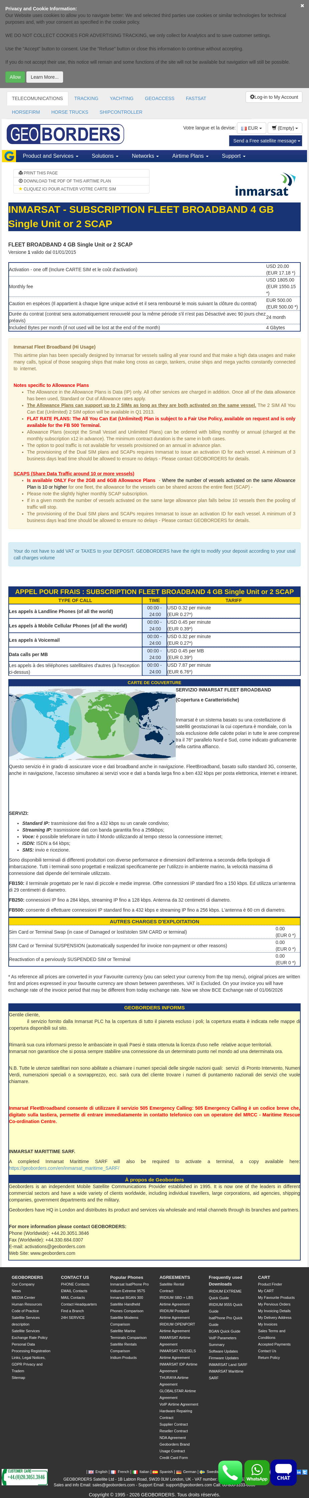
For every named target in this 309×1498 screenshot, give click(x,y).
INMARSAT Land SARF (228, 1365)
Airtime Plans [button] (190, 156)
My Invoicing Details (274, 1311)
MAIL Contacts (73, 1298)
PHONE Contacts (75, 1284)
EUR (251, 128)
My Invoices (267, 1324)
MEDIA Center (23, 1298)
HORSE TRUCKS (69, 112)
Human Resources (27, 1304)
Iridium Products (123, 1358)
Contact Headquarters (79, 1304)
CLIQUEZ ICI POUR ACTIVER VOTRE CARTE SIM (67, 189)
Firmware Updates (224, 1358)
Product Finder (270, 1284)
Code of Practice (25, 1311)
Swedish (210, 1472)
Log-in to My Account (274, 97)
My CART (266, 1291)
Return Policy (269, 1358)
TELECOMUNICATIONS (37, 98)
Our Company (23, 1284)
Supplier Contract (174, 1424)
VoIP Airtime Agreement (179, 1404)
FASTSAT (196, 98)
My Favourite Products (276, 1298)
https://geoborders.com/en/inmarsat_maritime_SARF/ (64, 1168)
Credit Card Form (174, 1458)
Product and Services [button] (50, 156)
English (97, 1472)
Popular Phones (126, 1277)
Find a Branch (72, 1311)
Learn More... (44, 77)
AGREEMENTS (175, 1277)
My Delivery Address (274, 1318)
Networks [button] (145, 156)
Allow (15, 77)
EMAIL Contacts (74, 1291)
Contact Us (267, 1351)
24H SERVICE (73, 1318)
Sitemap (18, 1378)
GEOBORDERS (27, 1277)
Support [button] (233, 156)
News (16, 1291)
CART (264, 1277)
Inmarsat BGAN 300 (126, 1298)
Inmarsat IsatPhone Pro (129, 1284)
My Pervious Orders (274, 1304)
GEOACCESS (160, 98)
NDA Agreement (173, 1438)
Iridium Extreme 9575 (127, 1291)
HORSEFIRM (26, 112)
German (186, 1472)
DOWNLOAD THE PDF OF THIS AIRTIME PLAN (65, 181)
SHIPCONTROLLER (121, 112)
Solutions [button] (105, 156)
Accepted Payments (274, 1344)
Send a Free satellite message (266, 140)
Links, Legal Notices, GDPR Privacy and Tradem (29, 1364)
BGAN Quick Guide (225, 1331)
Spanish (162, 1472)
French (120, 1472)
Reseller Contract (174, 1431)
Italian (140, 1472)
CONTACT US (75, 1277)
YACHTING (121, 98)
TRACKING (86, 98)
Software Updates (223, 1351)
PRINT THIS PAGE (38, 173)
